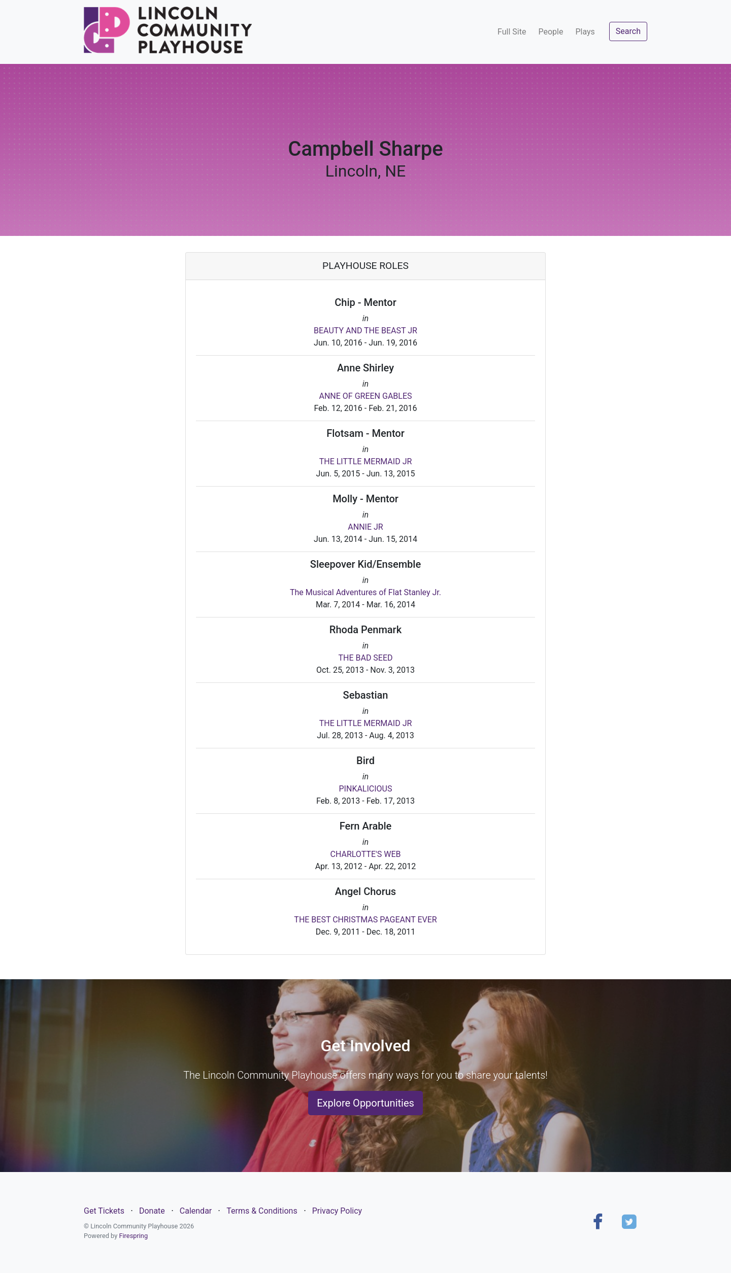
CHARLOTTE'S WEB (365, 854)
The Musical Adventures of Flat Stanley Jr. (365, 592)
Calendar (196, 1211)
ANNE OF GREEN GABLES (365, 396)
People (550, 32)
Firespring (133, 1236)
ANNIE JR (365, 527)
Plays (584, 32)
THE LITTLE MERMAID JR (365, 461)
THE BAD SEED (365, 658)
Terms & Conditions (261, 1211)
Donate (152, 1211)
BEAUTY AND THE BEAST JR (365, 330)
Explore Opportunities (365, 1103)
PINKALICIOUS (365, 789)
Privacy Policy (337, 1211)
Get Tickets (104, 1211)
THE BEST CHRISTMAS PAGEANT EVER (365, 919)
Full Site (511, 32)
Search (628, 31)
